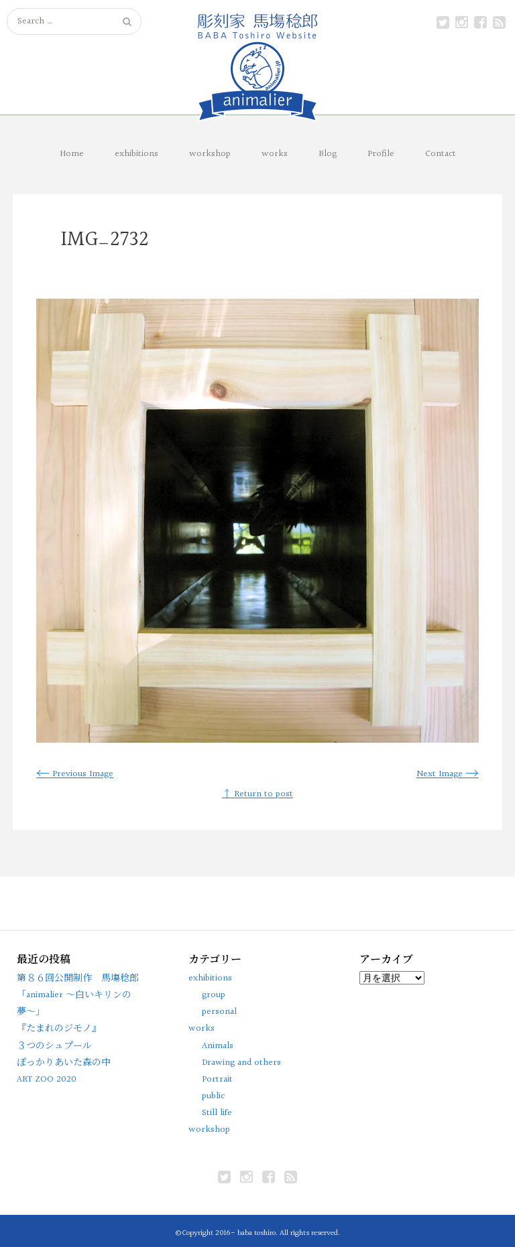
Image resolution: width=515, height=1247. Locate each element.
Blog (328, 154)
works (275, 154)
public (213, 1096)
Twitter (442, 22)
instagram (461, 22)
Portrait (217, 1079)
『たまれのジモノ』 (59, 1028)
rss (499, 22)
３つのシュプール (54, 1046)
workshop (210, 154)
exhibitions (136, 154)
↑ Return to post (257, 794)
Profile (380, 154)
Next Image (447, 774)
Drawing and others (241, 1062)
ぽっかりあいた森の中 (64, 1062)
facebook (480, 22)
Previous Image (74, 774)
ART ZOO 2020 (46, 1079)
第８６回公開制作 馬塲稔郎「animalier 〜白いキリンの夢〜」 (78, 995)
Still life (217, 1113)
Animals (217, 1046)
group (213, 995)
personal (219, 1012)
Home (72, 154)
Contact (440, 154)
